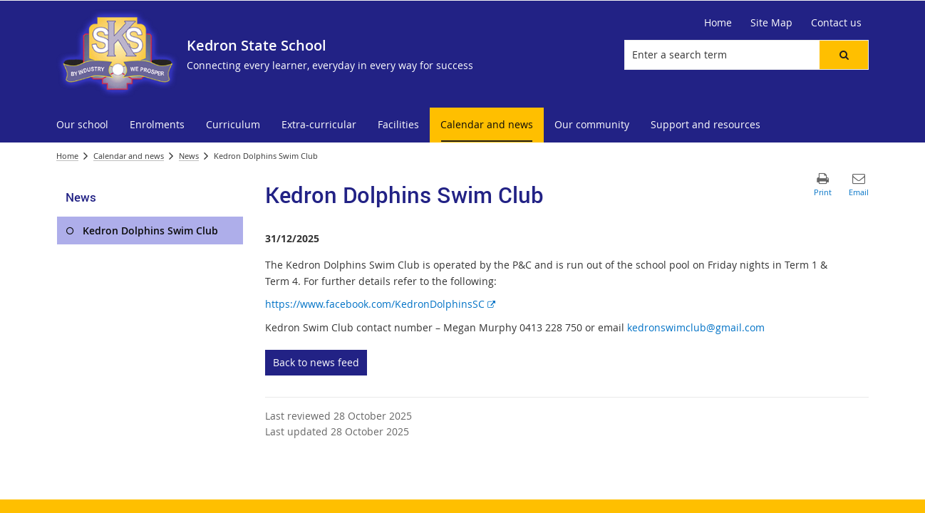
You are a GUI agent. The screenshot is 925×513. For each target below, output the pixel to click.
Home (67, 155)
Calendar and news (128, 155)
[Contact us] (836, 22)
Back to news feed (316, 362)
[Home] (718, 22)
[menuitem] (82, 125)
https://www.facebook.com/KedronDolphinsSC (380, 304)
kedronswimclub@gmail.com (696, 327)
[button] (844, 55)
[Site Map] (771, 22)
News (189, 155)
